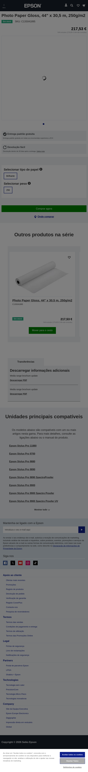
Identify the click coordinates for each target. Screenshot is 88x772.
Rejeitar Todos (72, 761)
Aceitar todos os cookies (72, 755)
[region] (44, 760)
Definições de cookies (72, 767)
